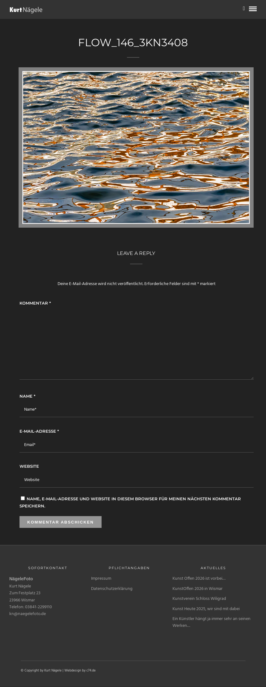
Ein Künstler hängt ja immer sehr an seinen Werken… (211, 622)
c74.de (91, 670)
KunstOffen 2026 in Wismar (197, 588)
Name (27, 396)
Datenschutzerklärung (112, 588)
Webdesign (72, 670)
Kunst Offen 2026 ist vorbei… (198, 578)
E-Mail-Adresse (39, 431)
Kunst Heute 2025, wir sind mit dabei (206, 609)
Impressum (101, 578)
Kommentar (35, 303)
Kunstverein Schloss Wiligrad (199, 598)
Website (29, 466)
